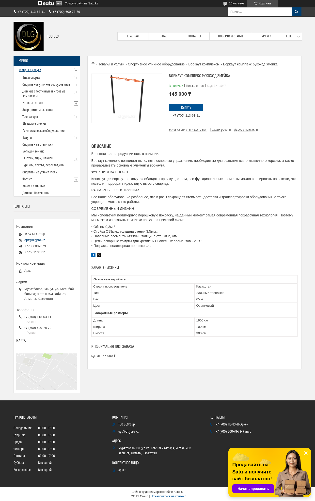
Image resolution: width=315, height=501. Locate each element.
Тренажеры (30, 117)
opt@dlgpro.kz (34, 240)
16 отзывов (236, 3)
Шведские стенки (34, 124)
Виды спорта (31, 78)
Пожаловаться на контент (168, 496)
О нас (163, 36)
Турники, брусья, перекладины (43, 165)
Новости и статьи (230, 36)
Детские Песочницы (35, 193)
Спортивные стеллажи (37, 145)
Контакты (194, 36)
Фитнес (27, 179)
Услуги (266, 36)
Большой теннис (33, 151)
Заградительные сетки (37, 110)
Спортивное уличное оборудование (156, 64)
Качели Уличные (33, 186)
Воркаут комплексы (204, 64)
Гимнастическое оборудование (43, 131)
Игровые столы (32, 103)
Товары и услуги (111, 64)
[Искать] (296, 11)
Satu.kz (178, 492)
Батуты (27, 138)
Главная (133, 36)
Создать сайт (74, 3)
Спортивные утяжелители (39, 172)
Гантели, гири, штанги (37, 158)
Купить (186, 108)
